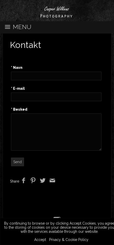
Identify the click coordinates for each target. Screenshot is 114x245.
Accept (40, 240)
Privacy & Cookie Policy (68, 240)
